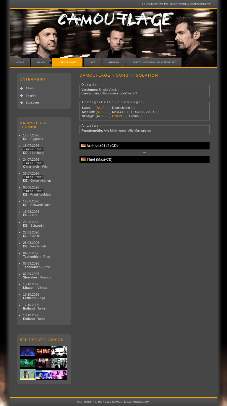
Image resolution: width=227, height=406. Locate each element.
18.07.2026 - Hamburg (33, 149)
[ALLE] (101, 107)
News (20, 62)
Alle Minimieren (115, 130)
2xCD (150, 112)
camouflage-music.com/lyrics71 (115, 93)
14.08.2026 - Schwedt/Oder (37, 203)
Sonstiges (32, 102)
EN (166, 4)
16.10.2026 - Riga (34, 296)
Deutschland (121, 107)
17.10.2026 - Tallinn (35, 306)
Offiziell (117, 116)
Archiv (113, 62)
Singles (30, 95)
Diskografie (67, 62)
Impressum (178, 4)
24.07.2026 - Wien (36, 163)
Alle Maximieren (139, 130)
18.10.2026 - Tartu (34, 316)
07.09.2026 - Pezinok (37, 275)
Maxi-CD (118, 112)
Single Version (109, 89)
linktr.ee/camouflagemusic (154, 62)
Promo (134, 116)
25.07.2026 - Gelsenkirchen (37, 177)
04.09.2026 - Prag (36, 254)
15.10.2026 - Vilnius (35, 285)
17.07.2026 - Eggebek (33, 137)
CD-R (135, 112)
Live (93, 62)
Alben (29, 88)
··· (144, 139)
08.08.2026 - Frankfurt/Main (37, 191)
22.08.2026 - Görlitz (31, 234)
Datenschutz (200, 4)
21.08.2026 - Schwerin (33, 223)
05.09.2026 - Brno (36, 265)
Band (41, 62)
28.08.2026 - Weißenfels (34, 244)
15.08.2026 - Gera (31, 213)
